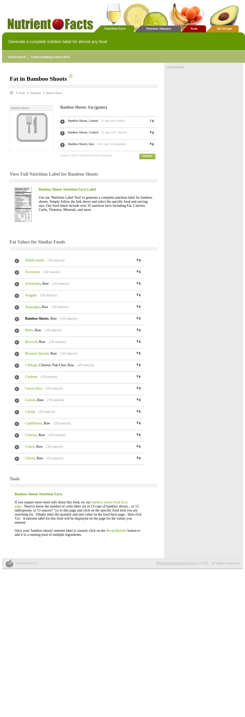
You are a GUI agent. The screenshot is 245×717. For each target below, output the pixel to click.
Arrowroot (32, 272)
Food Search (17, 57)
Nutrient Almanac (158, 28)
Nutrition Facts (115, 28)
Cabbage (31, 365)
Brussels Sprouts (37, 353)
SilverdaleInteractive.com (176, 563)
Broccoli (31, 342)
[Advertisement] (204, 100)
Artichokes (32, 283)
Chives (30, 458)
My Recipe (224, 28)
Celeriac (31, 435)
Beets (29, 330)
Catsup (30, 412)
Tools (194, 28)
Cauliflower (33, 423)
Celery (29, 446)
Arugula (31, 295)
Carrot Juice (33, 388)
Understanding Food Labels (50, 57)
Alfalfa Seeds (34, 260)
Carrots (30, 400)
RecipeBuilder (116, 530)
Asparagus (32, 307)
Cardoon (31, 377)
